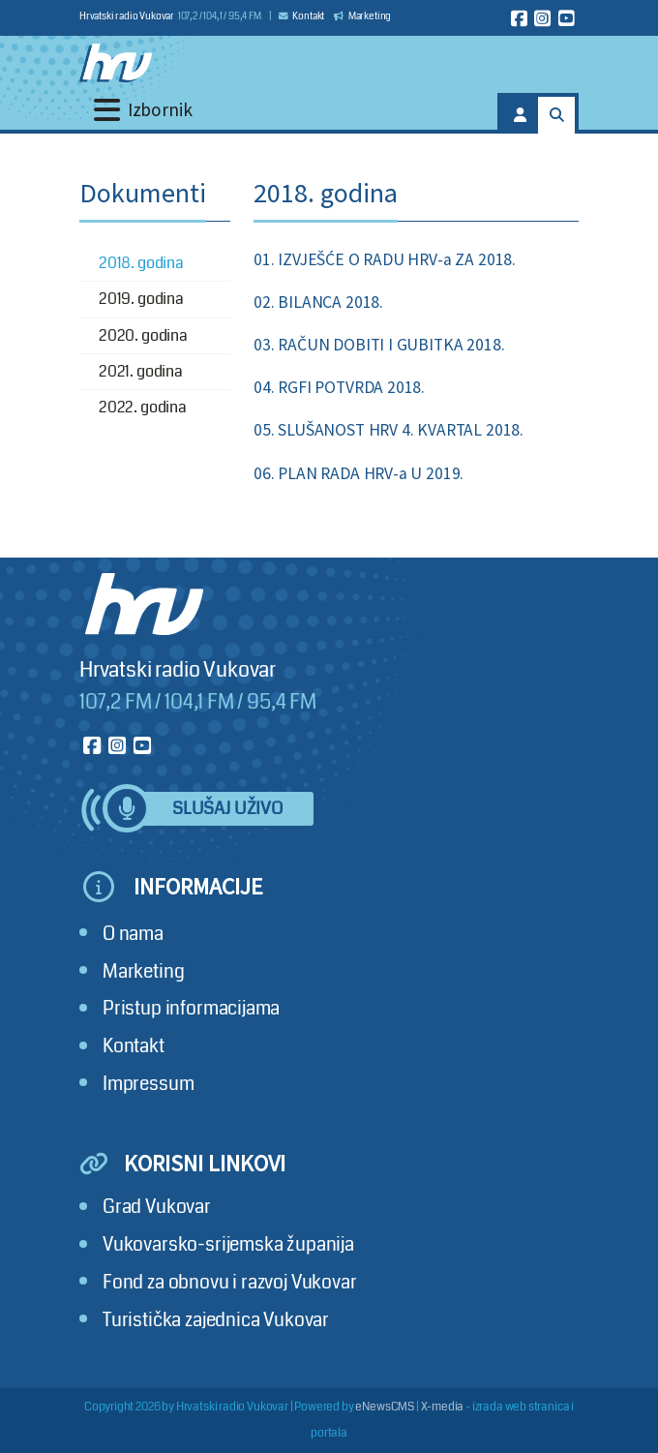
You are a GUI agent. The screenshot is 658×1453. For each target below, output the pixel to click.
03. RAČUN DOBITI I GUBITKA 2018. (379, 344)
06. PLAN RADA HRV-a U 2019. (359, 473)
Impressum (148, 1084)
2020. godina (143, 335)
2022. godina (143, 407)
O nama (133, 934)
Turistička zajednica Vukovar (216, 1320)
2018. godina (141, 263)
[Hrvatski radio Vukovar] (115, 63)
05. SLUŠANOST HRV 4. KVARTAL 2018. (388, 429)
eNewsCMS (384, 1407)
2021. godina (141, 371)
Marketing (362, 16)
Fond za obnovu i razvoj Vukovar (230, 1282)
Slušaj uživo (227, 809)
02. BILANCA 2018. (318, 302)
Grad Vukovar (157, 1207)
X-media (442, 1407)
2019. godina (141, 299)
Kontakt (302, 16)
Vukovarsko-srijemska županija (228, 1244)
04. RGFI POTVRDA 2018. (339, 387)
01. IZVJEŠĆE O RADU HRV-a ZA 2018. (385, 259)
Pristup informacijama (191, 1008)
